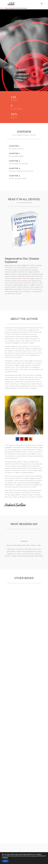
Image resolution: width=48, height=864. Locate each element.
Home (2, 8)
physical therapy (22, 280)
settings (5, 857)
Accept (5, 861)
